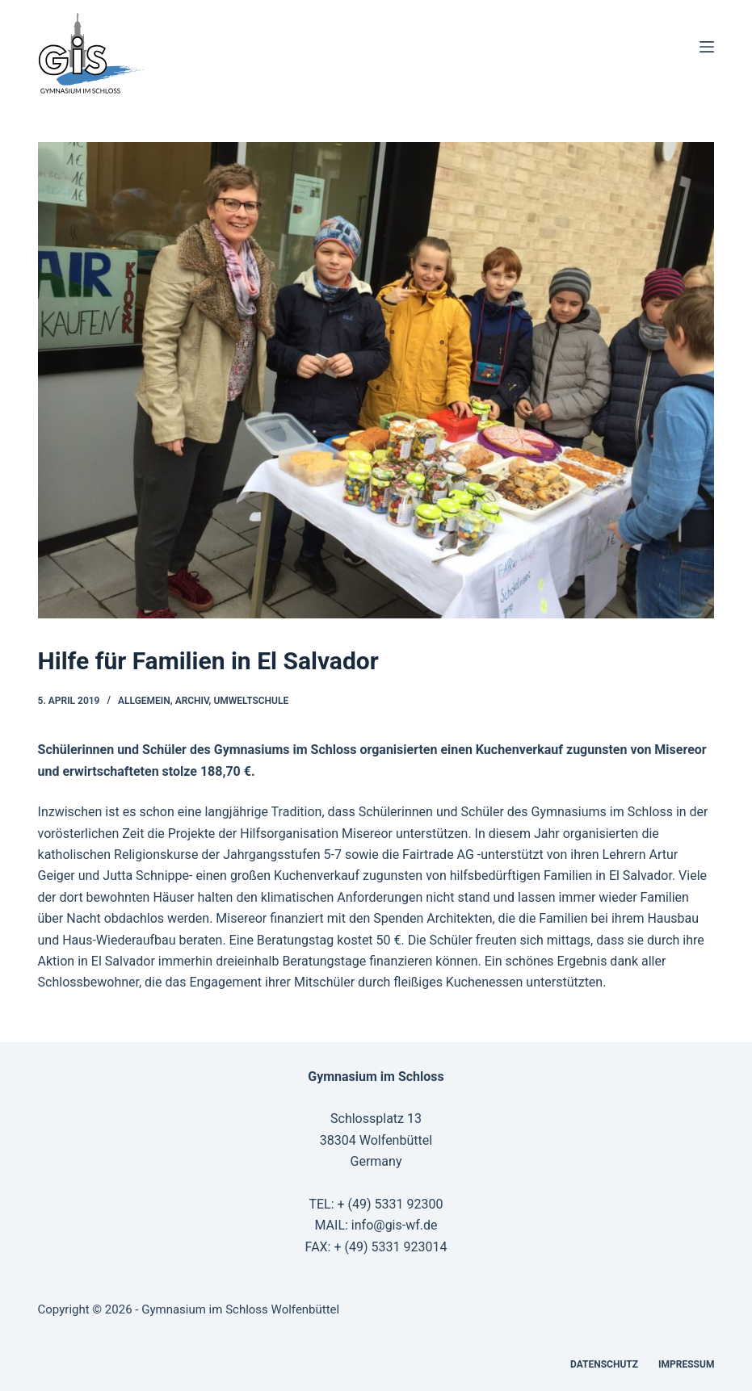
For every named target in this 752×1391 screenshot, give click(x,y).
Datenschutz (604, 1364)
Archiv (192, 700)
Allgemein (144, 700)
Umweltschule (250, 700)
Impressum (686, 1364)
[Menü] (706, 47)
